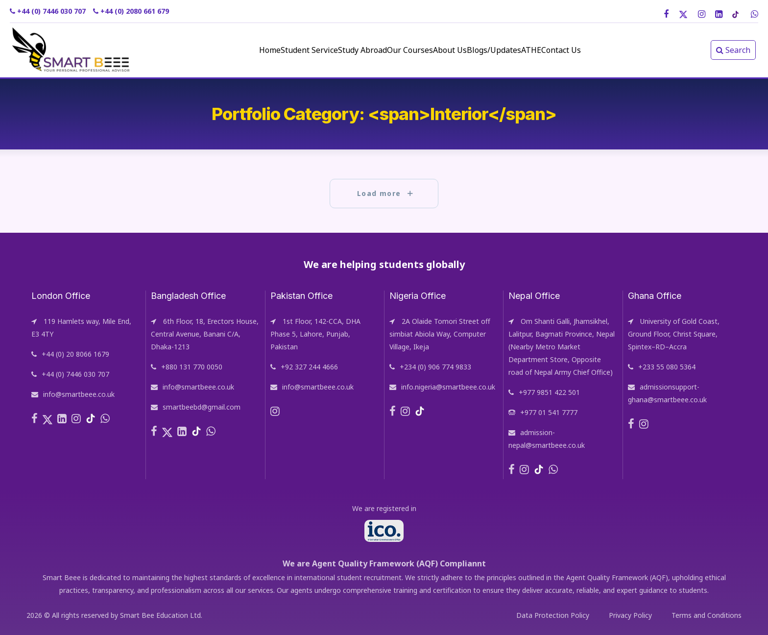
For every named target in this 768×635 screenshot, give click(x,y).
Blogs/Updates (514, 50)
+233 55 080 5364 (667, 366)
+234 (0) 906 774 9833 (435, 366)
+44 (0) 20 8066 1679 (75, 354)
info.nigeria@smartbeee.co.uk (448, 386)
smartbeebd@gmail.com (201, 407)
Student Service (272, 50)
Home (219, 50)
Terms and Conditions (707, 615)
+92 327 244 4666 (309, 366)
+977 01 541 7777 (548, 412)
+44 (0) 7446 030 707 (75, 374)
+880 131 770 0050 (191, 366)
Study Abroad (339, 50)
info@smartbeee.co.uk (79, 394)
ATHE (565, 50)
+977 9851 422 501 (549, 392)
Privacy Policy (630, 615)
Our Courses (402, 50)
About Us (456, 50)
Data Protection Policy (552, 615)
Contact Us (609, 50)
